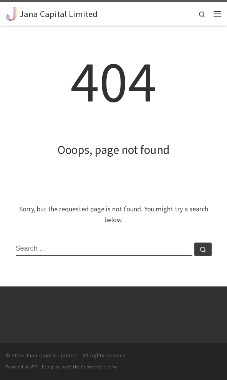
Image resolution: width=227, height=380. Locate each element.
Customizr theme (99, 367)
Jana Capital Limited (51, 355)
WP (34, 367)
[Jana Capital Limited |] (11, 12)
